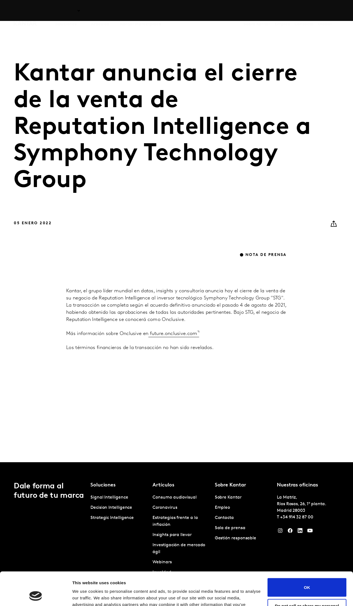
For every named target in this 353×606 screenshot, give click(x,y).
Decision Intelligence (111, 507)
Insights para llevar (172, 535)
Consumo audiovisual (174, 497)
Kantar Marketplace (140, 11)
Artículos (100, 11)
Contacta (304, 11)
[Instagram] (280, 532)
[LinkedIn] (300, 532)
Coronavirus (165, 507)
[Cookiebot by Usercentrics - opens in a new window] (36, 595)
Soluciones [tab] (66, 11)
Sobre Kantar (257, 11)
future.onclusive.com (172, 345)
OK (307, 556)
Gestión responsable (235, 538)
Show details (85, 595)
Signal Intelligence (109, 497)
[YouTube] (310, 532)
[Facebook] (290, 532)
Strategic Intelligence (112, 518)
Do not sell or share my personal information (307, 576)
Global (324, 11)
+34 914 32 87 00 (296, 517)
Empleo (282, 11)
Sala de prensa (230, 528)
